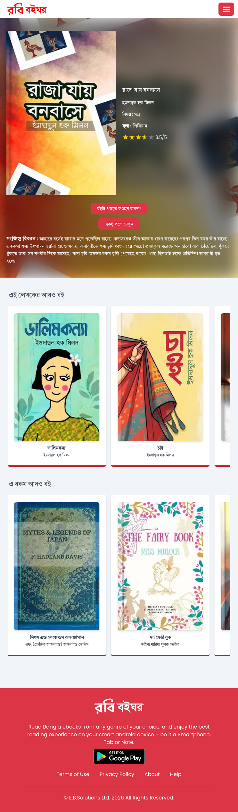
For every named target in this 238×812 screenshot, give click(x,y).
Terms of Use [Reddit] (72, 774)
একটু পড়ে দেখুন (119, 224)
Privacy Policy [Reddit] (117, 774)
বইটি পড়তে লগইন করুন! (119, 208)
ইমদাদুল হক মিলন (138, 102)
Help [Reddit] (176, 774)
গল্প (131, 114)
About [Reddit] (152, 774)
